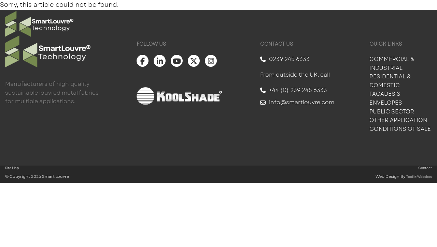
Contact (416, 23)
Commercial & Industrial (391, 63)
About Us (375, 23)
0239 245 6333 (285, 59)
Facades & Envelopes (385, 98)
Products (240, 23)
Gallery (281, 23)
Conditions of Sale (400, 129)
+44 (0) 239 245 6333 (293, 90)
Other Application (398, 120)
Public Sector (392, 111)
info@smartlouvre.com (297, 102)
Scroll (27, 235)
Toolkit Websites (419, 176)
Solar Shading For (180, 23)
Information (327, 23)
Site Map (12, 168)
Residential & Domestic (390, 81)
